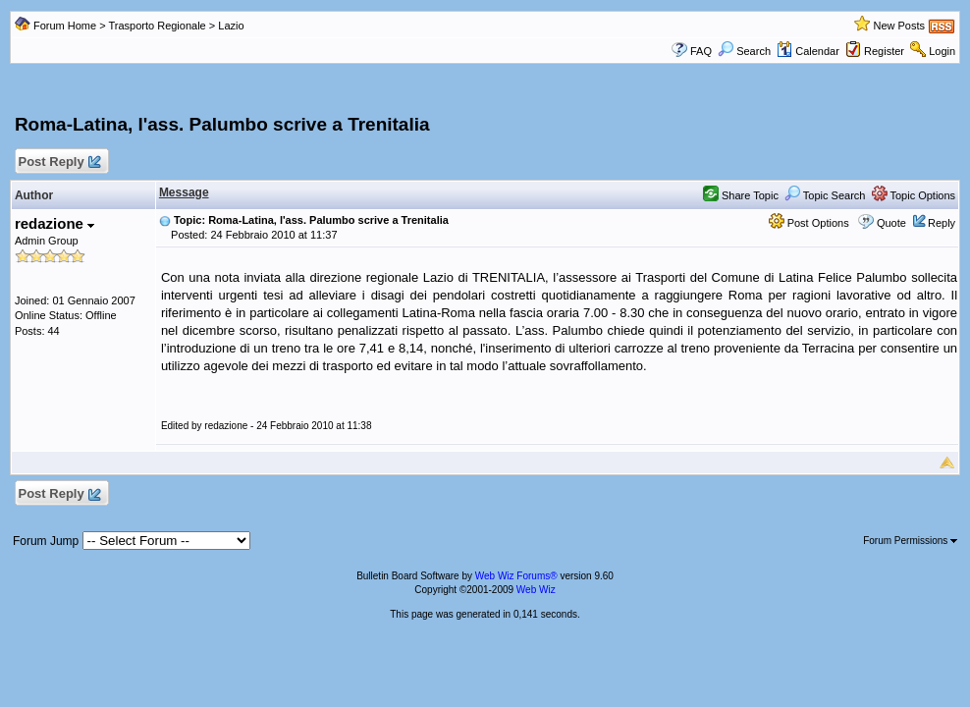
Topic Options (914, 195)
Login (942, 51)
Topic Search (824, 195)
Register (884, 51)
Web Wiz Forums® (516, 576)
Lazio (230, 25)
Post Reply (59, 162)
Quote (891, 223)
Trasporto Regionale (156, 25)
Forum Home (64, 25)
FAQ (701, 51)
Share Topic (741, 195)
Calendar (808, 51)
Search (744, 51)
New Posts (899, 25)
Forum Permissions (910, 540)
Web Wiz (536, 589)
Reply (941, 223)
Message (184, 192)
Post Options (809, 223)
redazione (54, 223)
